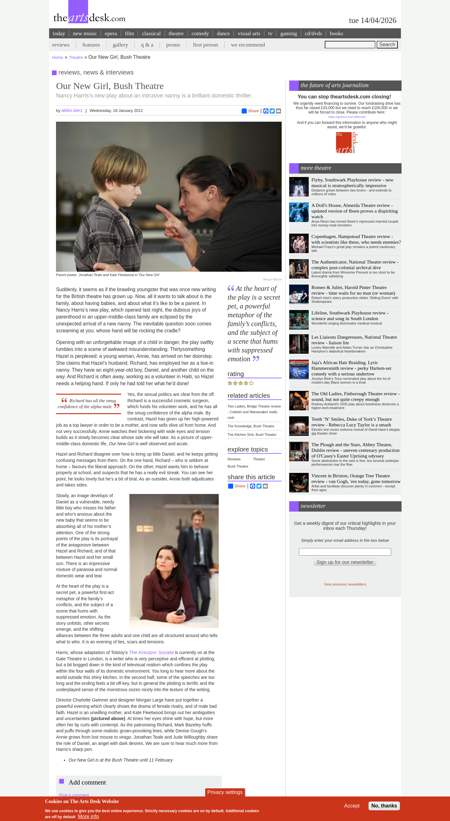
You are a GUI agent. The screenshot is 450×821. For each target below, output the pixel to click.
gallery (120, 45)
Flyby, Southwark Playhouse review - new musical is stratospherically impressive (353, 182)
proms (173, 45)
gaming (288, 33)
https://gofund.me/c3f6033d (346, 117)
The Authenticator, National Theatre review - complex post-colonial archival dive (355, 264)
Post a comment (74, 795)
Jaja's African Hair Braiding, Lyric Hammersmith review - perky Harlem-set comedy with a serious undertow (351, 368)
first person (205, 45)
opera (111, 33)
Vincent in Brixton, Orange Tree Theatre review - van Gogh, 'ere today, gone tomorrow (356, 478)
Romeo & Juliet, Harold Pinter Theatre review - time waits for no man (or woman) (353, 290)
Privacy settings (225, 792)
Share (250, 111)
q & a (147, 45)
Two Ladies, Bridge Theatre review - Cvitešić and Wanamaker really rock (254, 411)
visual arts (249, 33)
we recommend (248, 45)
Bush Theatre (238, 466)
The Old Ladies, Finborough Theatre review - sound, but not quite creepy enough (356, 396)
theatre (176, 33)
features (91, 45)
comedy (200, 33)
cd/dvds (313, 33)
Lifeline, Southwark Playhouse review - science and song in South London (350, 315)
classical (151, 33)
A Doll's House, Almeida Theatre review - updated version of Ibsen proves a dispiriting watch (355, 210)
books (336, 33)
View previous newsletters (345, 584)
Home (57, 57)
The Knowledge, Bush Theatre (251, 426)
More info (88, 816)
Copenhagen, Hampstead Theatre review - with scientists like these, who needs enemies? (356, 239)
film (129, 33)
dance (223, 33)
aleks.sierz (71, 110)
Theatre (76, 57)
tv (270, 33)
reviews (61, 45)
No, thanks (384, 805)
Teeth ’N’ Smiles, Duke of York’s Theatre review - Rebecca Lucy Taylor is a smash (352, 421)
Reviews (234, 459)
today (59, 33)
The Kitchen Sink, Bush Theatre (252, 434)
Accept (352, 805)
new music (85, 33)
